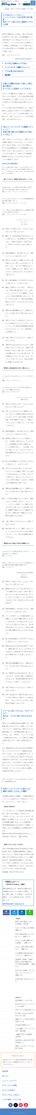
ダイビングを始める (8, 1090)
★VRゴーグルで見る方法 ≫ (10, 163)
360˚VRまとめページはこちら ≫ (13, 904)
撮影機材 (8, 75)
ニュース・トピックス (9, 1081)
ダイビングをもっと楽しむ (10, 1095)
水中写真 (7, 9)
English (26, 1)
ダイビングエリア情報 (9, 1085)
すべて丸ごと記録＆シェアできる (16, 63)
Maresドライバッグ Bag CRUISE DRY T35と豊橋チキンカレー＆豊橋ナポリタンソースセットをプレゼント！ (17, 1062)
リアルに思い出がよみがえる (14, 71)
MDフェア (5, 1076)
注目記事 (5, 1071)
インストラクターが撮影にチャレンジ (17, 67)
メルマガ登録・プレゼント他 (11, 1099)
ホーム (2, 8)
